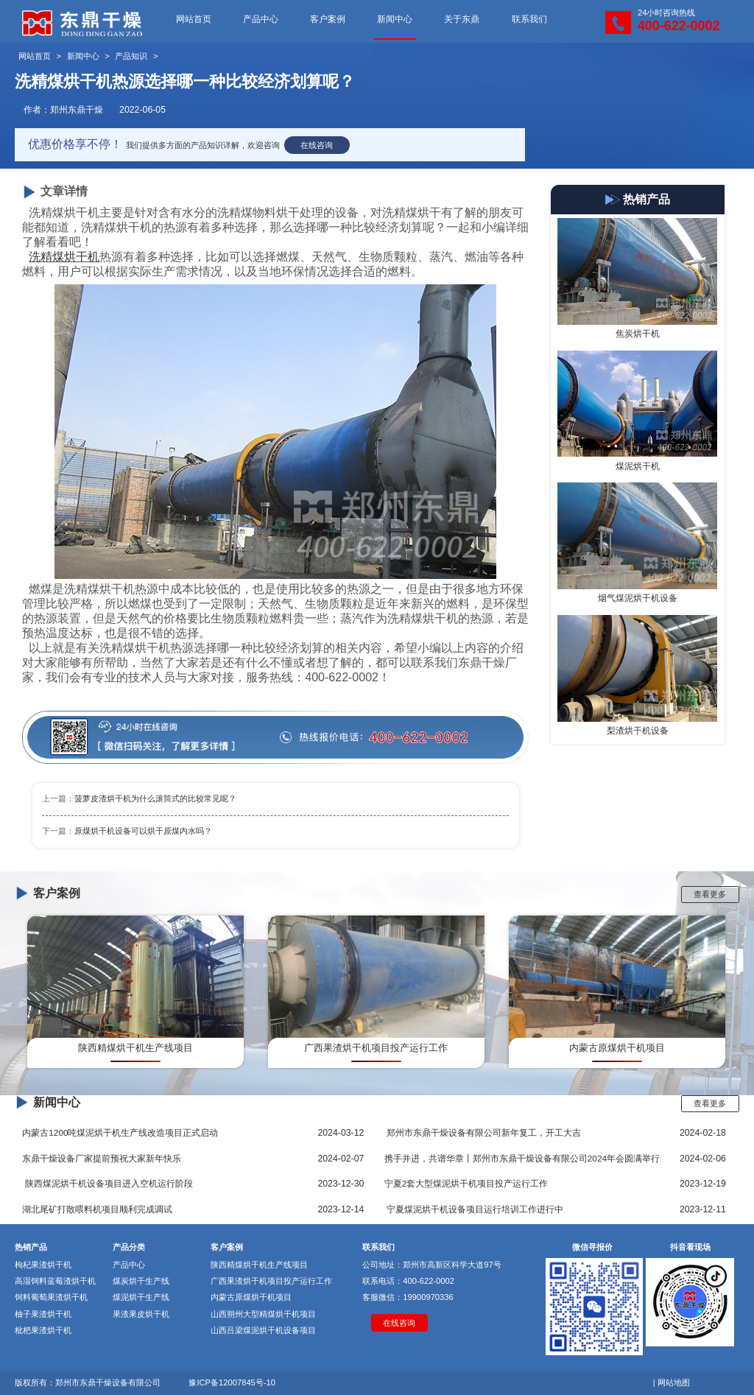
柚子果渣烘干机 (43, 1314)
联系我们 (529, 19)
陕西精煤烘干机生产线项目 (259, 1264)
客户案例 (327, 19)
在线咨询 (316, 145)
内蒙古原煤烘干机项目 (251, 1297)
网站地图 (674, 1382)
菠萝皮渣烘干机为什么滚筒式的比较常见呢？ (155, 798)
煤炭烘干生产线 (141, 1280)
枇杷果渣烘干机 (43, 1330)
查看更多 (710, 894)
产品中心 (260, 19)
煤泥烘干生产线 (141, 1297)
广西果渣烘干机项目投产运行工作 (271, 1280)
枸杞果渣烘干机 (43, 1264)
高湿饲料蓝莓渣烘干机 (55, 1280)
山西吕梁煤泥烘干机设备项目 (263, 1330)
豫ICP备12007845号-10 (231, 1382)
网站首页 (193, 19)
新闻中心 (394, 19)
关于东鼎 (461, 19)
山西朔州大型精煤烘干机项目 (263, 1314)
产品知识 (131, 56)
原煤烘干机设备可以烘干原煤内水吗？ (143, 830)
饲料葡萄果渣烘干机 (51, 1297)
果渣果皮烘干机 (141, 1314)
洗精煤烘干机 (64, 256)
